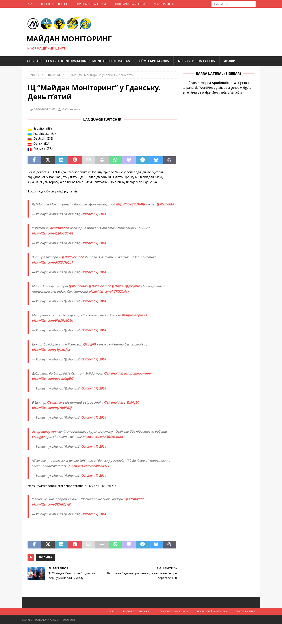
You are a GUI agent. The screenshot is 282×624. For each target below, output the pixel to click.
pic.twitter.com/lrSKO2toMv (109, 291)
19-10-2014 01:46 (44, 109)
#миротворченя (134, 315)
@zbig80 (117, 286)
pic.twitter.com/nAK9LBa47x (89, 465)
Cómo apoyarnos (154, 61)
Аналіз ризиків (164, 4)
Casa (29, 4)
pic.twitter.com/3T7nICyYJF (51, 504)
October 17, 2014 (93, 214)
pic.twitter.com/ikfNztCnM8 (103, 436)
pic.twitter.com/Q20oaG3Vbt (52, 233)
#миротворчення (138, 373)
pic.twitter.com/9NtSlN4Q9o (52, 320)
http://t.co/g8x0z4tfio (131, 204)
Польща (45, 557)
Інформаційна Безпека (130, 4)
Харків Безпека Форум (91, 4)
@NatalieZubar (72, 257)
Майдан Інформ (72, 109)
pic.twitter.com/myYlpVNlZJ (52, 407)
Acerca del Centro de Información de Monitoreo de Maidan (78, 61)
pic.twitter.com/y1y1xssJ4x (51, 349)
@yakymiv (132, 286)
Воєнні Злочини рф (54, 4)
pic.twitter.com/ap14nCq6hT (52, 378)
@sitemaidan (166, 204)
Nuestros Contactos (196, 61)
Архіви (230, 61)
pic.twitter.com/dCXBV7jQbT (52, 262)
